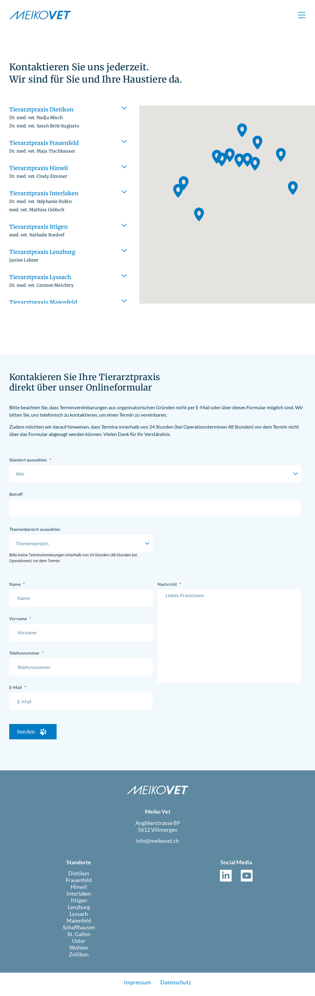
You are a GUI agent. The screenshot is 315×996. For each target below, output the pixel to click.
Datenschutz (175, 985)
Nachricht (169, 584)
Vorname (20, 618)
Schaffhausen (79, 930)
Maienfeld (78, 923)
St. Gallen (78, 937)
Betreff (16, 494)
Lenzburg (79, 910)
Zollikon (79, 957)
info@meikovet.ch (157, 844)
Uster (79, 943)
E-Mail (17, 687)
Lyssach (79, 916)
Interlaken (78, 896)
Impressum (137, 985)
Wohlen (78, 950)
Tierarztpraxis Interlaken (43, 201)
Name (17, 584)
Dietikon (78, 876)
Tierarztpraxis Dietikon (44, 117)
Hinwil (79, 889)
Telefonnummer (26, 653)
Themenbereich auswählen (34, 529)
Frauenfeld (79, 883)
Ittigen (79, 903)
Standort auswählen (30, 459)
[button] (69, 117)
